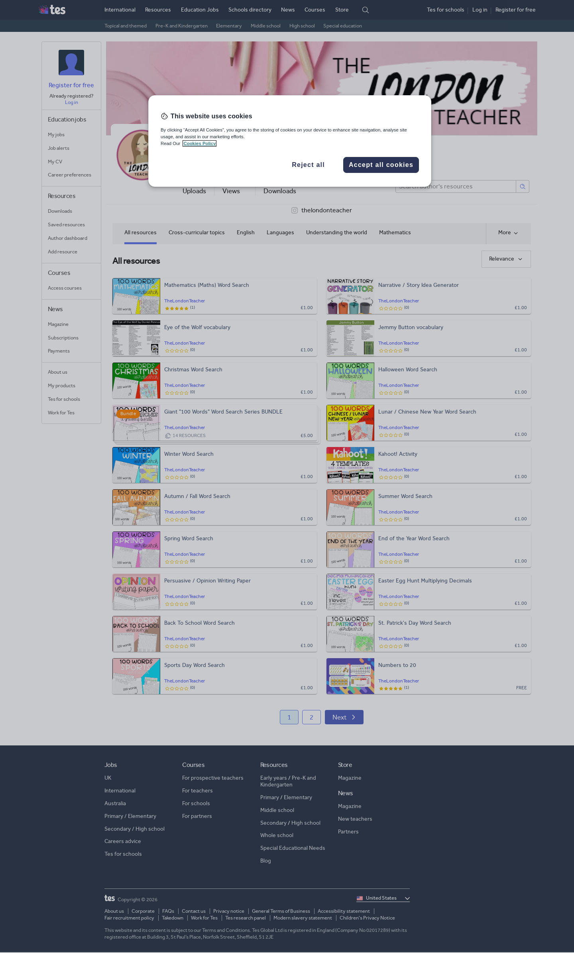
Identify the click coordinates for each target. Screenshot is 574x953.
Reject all (308, 164)
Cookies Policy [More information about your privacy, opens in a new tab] (199, 143)
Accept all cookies (381, 164)
